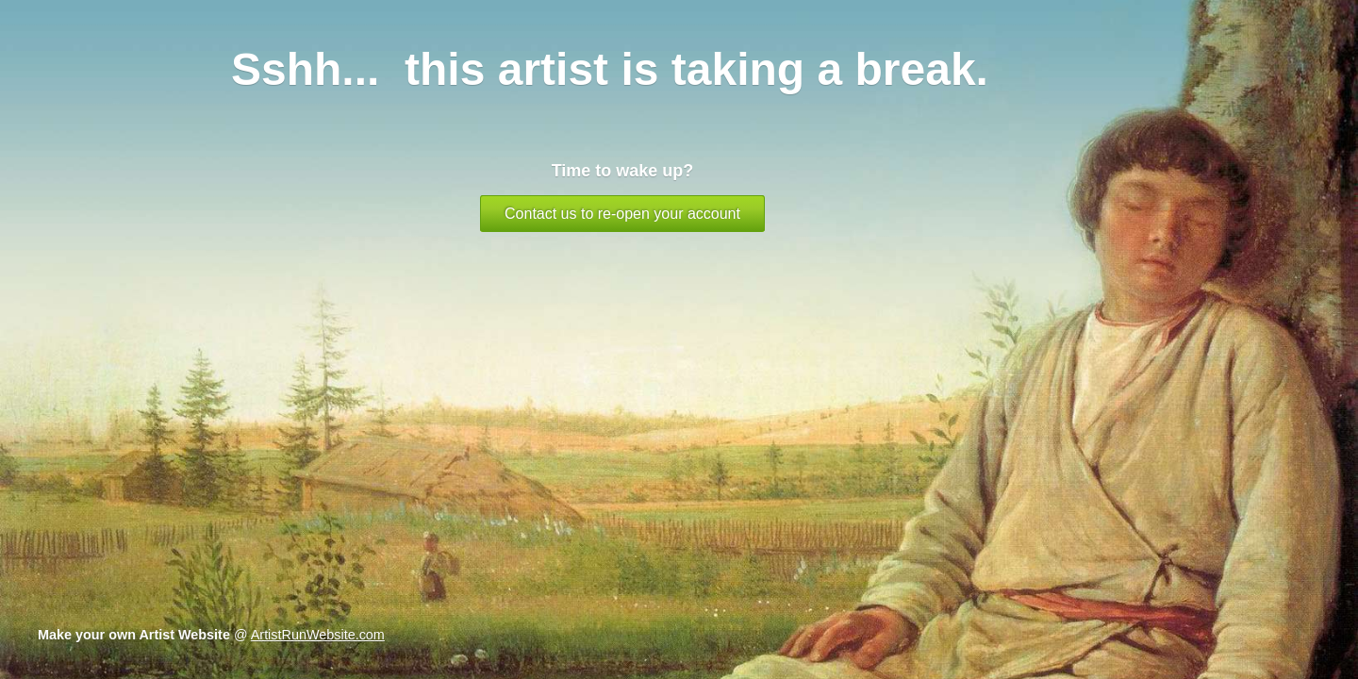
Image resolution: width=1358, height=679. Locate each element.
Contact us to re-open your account (622, 214)
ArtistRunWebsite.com (318, 634)
